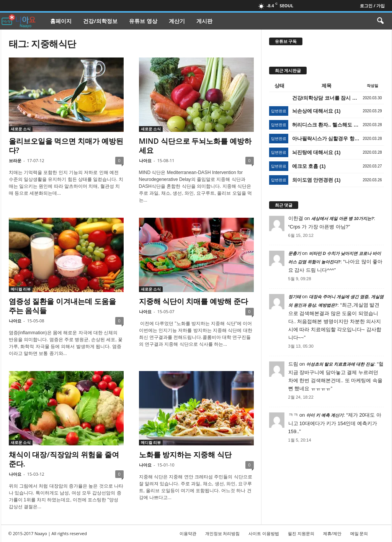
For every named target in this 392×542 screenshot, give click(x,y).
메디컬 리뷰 (21, 289)
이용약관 (188, 533)
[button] (380, 21)
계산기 (177, 21)
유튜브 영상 (143, 21)
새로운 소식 (21, 128)
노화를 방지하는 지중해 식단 (185, 455)
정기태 (294, 296)
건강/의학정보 (100, 21)
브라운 (15, 160)
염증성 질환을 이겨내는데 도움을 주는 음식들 (62, 305)
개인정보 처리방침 (222, 533)
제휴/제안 (332, 533)
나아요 (145, 160)
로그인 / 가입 (372, 5)
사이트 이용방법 (263, 533)
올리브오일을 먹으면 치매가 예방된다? (66, 145)
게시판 (204, 21)
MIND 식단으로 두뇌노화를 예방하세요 (195, 145)
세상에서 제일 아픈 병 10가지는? (342, 218)
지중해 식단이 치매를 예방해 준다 (193, 301)
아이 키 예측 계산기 (324, 415)
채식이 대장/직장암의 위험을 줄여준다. (64, 459)
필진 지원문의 (301, 533)
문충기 (294, 253)
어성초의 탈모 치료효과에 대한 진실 (340, 364)
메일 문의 (359, 533)
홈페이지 (61, 21)
